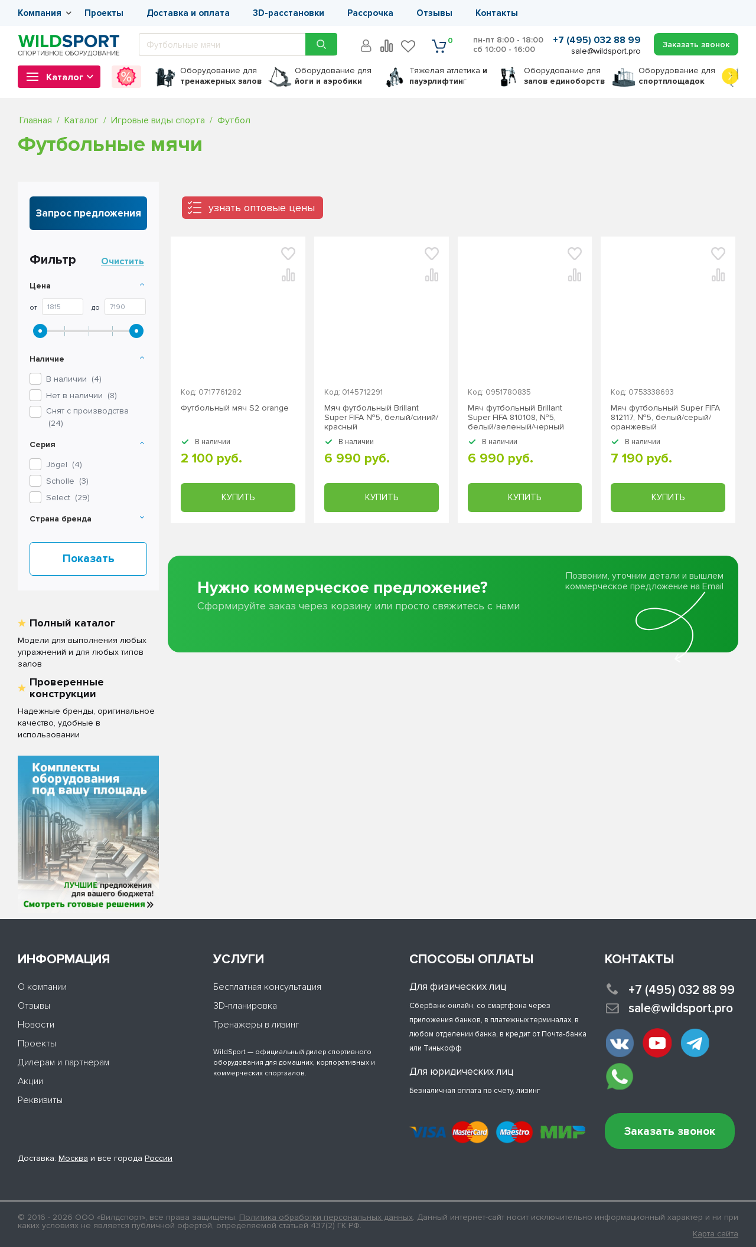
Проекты (103, 13)
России (158, 1158)
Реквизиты (40, 1100)
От (33, 307)
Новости (36, 1025)
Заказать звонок (669, 1131)
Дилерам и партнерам (63, 1062)
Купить (238, 497)
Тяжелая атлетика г (448, 75)
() (64, 465)
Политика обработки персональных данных (326, 1217)
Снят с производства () (87, 417)
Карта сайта (715, 1234)
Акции (30, 1081)
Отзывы (434, 13)
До (96, 307)
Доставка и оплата (188, 13)
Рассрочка (370, 13)
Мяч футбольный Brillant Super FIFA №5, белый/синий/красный (381, 417)
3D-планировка (245, 1006)
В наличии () (74, 379)
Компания (39, 13)
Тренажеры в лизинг (256, 1025)
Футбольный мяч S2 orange (235, 408)
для (221, 75)
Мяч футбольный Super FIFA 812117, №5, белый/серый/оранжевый (665, 417)
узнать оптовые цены (261, 207)
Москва (73, 1158)
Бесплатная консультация (267, 987)
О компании (42, 987)
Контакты (496, 13)
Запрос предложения (88, 213)
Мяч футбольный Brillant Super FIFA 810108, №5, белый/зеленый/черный (516, 417)
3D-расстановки (288, 13)
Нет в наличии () (81, 395)
